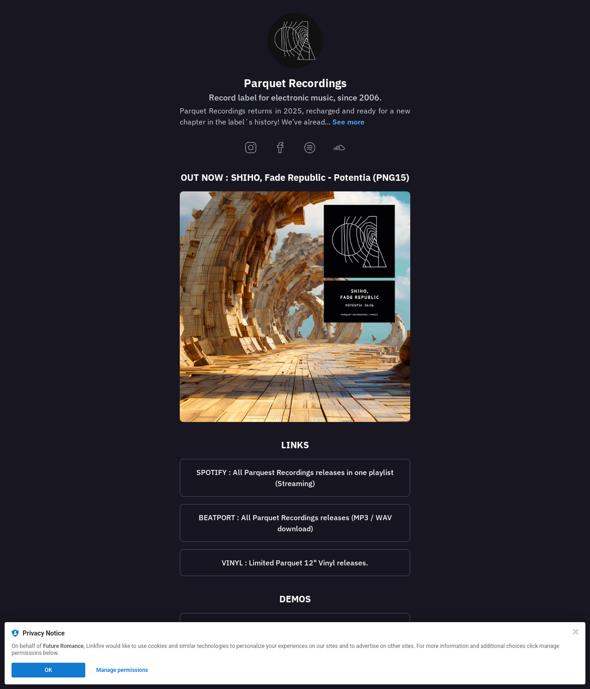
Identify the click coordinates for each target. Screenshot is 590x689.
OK (48, 670)
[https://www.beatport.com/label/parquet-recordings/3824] (295, 523)
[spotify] (309, 148)
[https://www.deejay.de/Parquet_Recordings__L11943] (295, 562)
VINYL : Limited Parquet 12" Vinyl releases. (295, 562)
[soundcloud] (339, 148)
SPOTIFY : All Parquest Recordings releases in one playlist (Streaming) (295, 478)
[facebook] (280, 148)
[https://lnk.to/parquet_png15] (295, 306)
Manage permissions (122, 670)
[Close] (575, 631)
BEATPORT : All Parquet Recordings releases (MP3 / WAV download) (295, 523)
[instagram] (251, 148)
